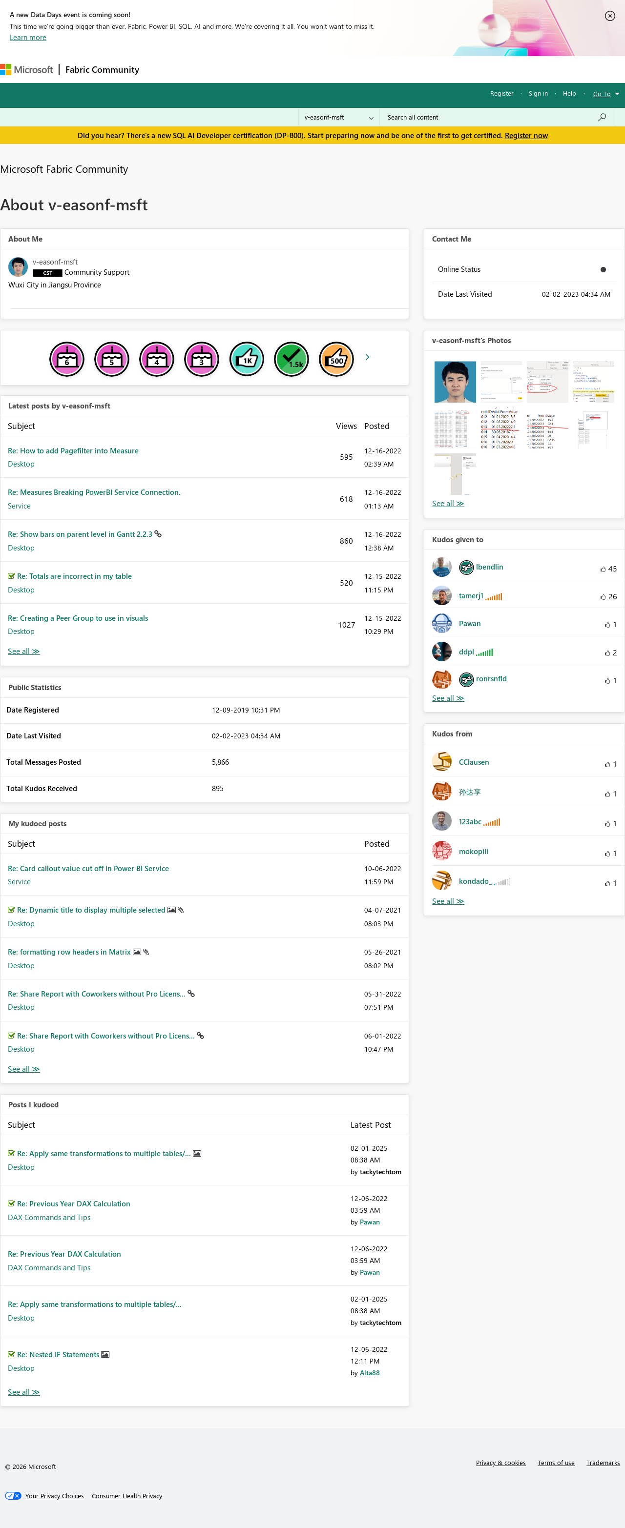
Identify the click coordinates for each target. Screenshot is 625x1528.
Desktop (21, 464)
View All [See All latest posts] (24, 651)
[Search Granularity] (339, 117)
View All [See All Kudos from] (448, 901)
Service (19, 505)
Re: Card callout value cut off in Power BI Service (88, 868)
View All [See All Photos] (448, 503)
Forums (161, 69)
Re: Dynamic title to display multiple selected (92, 910)
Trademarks (603, 1462)
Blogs (331, 69)
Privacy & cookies (501, 1462)
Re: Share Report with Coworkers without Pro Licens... (98, 993)
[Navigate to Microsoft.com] (26, 69)
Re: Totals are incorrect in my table (74, 576)
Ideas (244, 69)
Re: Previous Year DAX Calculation (73, 1203)
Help (569, 93)
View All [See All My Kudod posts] (24, 1069)
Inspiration (204, 69)
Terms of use (556, 1462)
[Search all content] (497, 117)
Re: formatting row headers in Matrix (70, 952)
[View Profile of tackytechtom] (380, 1171)
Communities (288, 69)
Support (410, 69)
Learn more (28, 37)
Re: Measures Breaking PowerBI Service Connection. (94, 492)
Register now (526, 135)
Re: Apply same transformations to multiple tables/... (105, 1153)
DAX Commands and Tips (49, 1217)
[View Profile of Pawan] (370, 1221)
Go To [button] (602, 93)
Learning (369, 69)
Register (502, 93)
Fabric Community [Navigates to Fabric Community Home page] (102, 69)
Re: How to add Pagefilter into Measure (73, 450)
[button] (455, 381)
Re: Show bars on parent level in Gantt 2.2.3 (81, 534)
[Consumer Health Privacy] (127, 1496)
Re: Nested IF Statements (59, 1354)
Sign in (538, 93)
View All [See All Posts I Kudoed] (24, 1392)
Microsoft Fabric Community (64, 168)
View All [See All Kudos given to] (448, 698)
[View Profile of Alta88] (370, 1372)
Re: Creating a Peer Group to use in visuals (78, 618)
